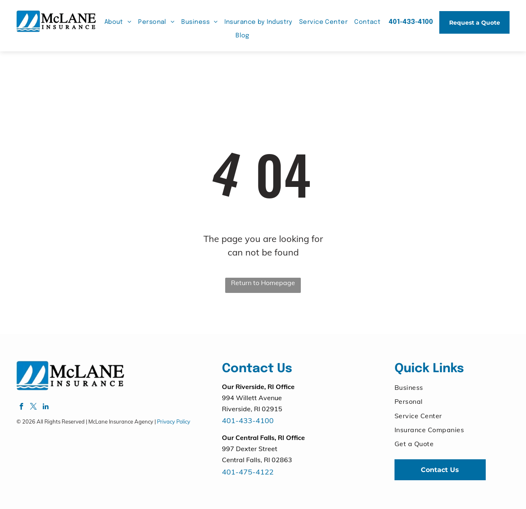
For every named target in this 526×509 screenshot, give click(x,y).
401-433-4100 (248, 420)
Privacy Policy (173, 421)
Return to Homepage (263, 283)
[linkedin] (45, 407)
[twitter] (33, 407)
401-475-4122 (248, 472)
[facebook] (21, 407)
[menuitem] (118, 22)
